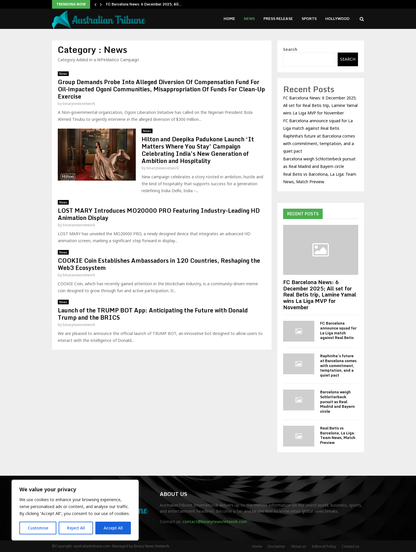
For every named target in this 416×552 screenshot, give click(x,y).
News (249, 18)
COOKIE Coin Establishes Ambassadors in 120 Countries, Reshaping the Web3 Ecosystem (159, 264)
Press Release (278, 18)
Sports (309, 18)
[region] (75, 510)
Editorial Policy (324, 546)
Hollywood (337, 18)
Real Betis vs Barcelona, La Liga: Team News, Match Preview (337, 435)
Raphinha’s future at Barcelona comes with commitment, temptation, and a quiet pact (319, 143)
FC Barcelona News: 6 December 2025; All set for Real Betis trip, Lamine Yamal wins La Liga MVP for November (320, 105)
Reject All (76, 528)
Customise (38, 528)
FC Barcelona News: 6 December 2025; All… (144, 4)
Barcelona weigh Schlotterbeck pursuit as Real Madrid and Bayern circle (337, 401)
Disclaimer (276, 546)
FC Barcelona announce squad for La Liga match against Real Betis (338, 330)
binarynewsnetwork (79, 103)
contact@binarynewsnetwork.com (215, 521)
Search (290, 49)
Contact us (350, 546)
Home (229, 18)
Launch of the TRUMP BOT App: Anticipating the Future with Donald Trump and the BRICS (153, 313)
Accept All (113, 528)
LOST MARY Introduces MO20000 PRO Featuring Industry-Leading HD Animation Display (159, 214)
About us (298, 546)
